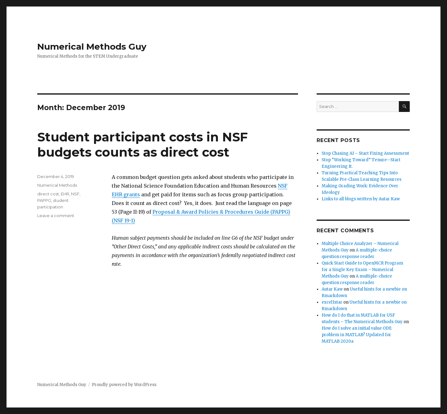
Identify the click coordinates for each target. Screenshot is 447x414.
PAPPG (44, 200)
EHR (65, 193)
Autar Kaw (332, 289)
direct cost (48, 193)
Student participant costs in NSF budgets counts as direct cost (142, 144)
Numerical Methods (57, 185)
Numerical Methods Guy (92, 46)
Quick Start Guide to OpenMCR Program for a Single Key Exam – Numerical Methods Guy (362, 269)
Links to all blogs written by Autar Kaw (361, 199)
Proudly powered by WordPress (124, 384)
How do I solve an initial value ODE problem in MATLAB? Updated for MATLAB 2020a (357, 335)
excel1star (332, 302)
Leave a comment (55, 215)
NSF (75, 193)
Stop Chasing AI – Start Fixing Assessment (365, 153)
